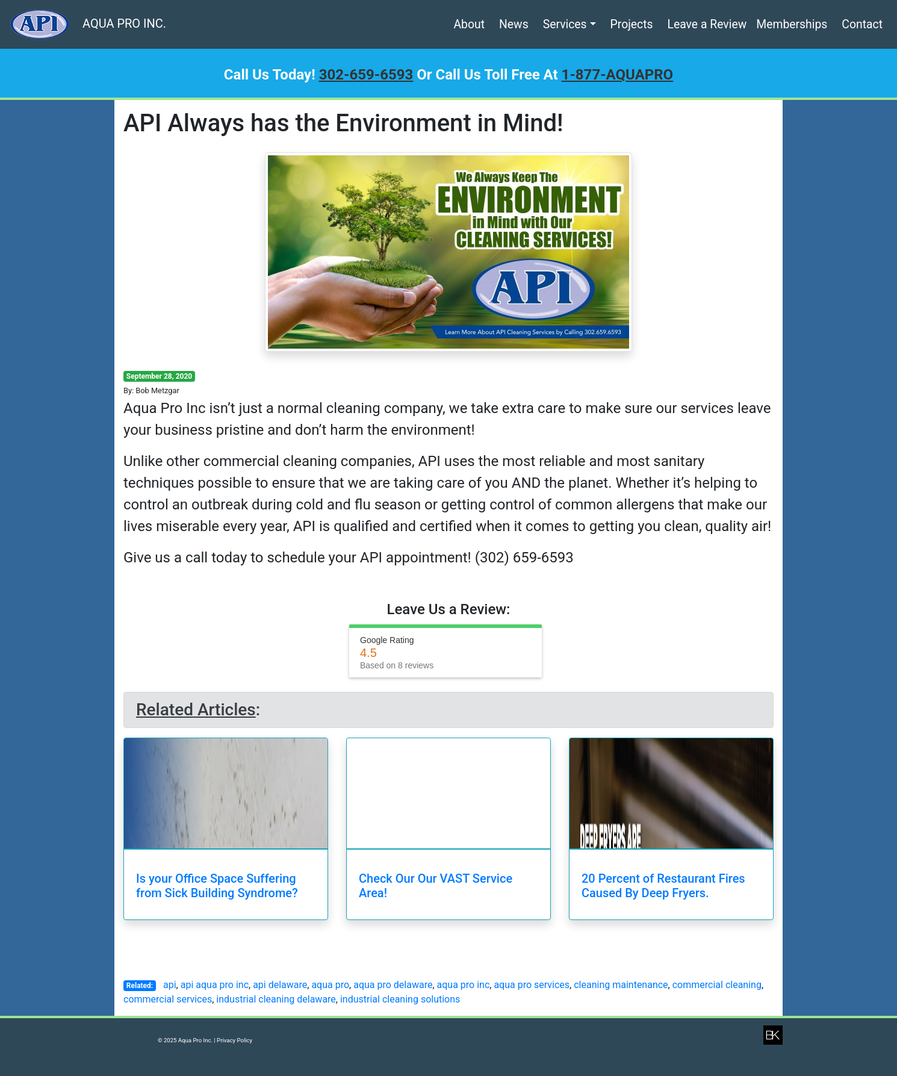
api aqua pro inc (215, 984)
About (469, 24)
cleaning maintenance (621, 984)
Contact (862, 24)
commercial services (167, 999)
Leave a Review (707, 24)
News (514, 24)
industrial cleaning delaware (276, 999)
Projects (631, 24)
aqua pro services (532, 984)
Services (565, 24)
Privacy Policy (234, 1040)
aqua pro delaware (392, 984)
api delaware (280, 984)
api (169, 984)
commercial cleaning (717, 984)
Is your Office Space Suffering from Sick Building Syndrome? (217, 885)
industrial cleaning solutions (400, 999)
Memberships (791, 24)
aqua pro (330, 984)
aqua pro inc (463, 984)
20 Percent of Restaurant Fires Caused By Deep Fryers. (663, 885)
